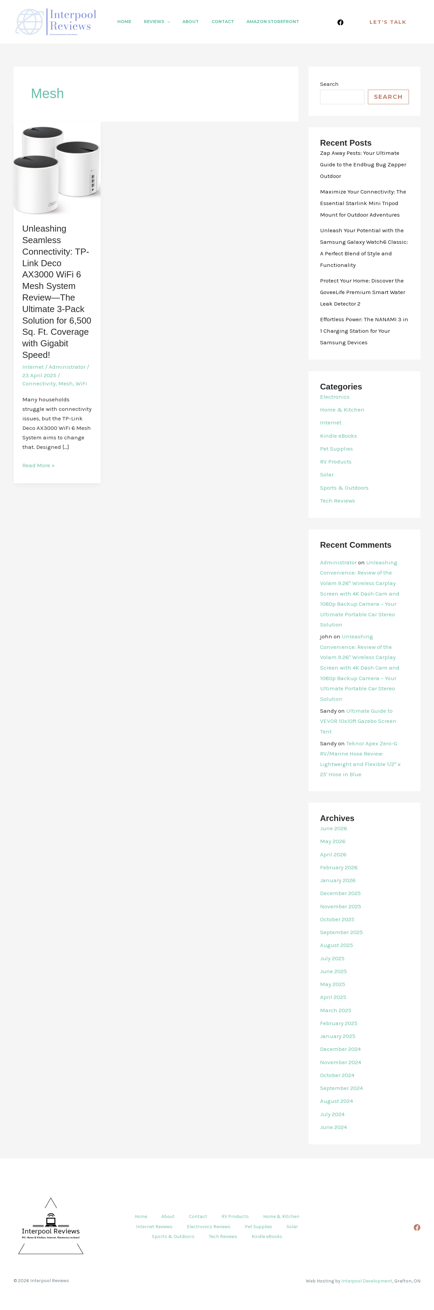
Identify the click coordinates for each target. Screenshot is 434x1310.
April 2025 (333, 997)
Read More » (38, 465)
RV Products (336, 461)
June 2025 (333, 971)
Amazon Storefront (252, 21)
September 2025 (341, 932)
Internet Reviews (151, 1227)
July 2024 (332, 1114)
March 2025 (335, 1010)
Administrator (338, 562)
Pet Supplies (336, 448)
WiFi (81, 383)
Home (122, 21)
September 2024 (341, 1088)
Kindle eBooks (338, 435)
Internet (33, 366)
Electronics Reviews (208, 1227)
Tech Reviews (337, 500)
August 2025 (336, 945)
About (179, 21)
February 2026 (339, 867)
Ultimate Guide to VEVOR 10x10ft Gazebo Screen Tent (358, 721)
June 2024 (333, 1127)
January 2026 (338, 880)
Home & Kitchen (342, 409)
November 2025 (340, 906)
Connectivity (39, 383)
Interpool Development (366, 1281)
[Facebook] (340, 22)
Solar (327, 474)
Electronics (335, 396)
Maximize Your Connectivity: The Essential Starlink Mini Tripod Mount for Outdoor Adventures (363, 203)
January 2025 (337, 1036)
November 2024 (340, 1062)
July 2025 (332, 958)
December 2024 (340, 1048)
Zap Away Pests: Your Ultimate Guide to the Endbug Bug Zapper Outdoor (363, 164)
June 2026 (333, 828)
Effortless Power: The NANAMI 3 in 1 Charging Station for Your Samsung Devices (364, 331)
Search (329, 83)
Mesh (65, 383)
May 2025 (332, 984)
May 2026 (333, 841)
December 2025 (340, 893)
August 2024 (336, 1100)
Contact (207, 21)
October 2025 (337, 919)
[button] (160, 21)
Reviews (150, 21)
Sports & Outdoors (344, 487)
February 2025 (338, 1023)
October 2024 (337, 1075)
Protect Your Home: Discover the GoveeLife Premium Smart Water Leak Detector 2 (362, 292)
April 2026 (333, 854)
